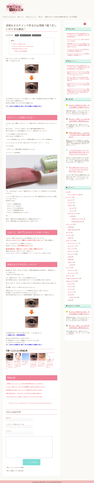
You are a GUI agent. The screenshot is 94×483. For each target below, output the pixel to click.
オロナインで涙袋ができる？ (19, 44)
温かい (70, 86)
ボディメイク (72, 251)
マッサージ (72, 254)
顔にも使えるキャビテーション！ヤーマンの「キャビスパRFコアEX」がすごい (78, 169)
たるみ (72, 208)
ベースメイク (72, 273)
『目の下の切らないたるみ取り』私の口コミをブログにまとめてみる (24, 394)
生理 (70, 256)
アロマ (71, 283)
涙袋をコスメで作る (25, 35)
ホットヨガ (72, 248)
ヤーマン (69, 275)
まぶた (71, 202)
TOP (9, 16)
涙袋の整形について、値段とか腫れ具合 (25, 363)
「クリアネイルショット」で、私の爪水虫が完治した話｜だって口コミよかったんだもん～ (79, 152)
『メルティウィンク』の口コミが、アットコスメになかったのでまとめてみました (29, 400)
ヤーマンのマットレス (74, 74)
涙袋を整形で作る (77, 221)
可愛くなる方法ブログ (73, 278)
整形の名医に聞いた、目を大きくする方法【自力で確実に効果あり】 (17, 363)
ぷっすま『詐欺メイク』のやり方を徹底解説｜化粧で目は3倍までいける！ (33, 364)
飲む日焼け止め (73, 229)
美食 (70, 300)
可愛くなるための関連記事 (21, 51)
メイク (69, 267)
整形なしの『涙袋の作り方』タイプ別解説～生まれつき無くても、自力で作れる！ (9, 364)
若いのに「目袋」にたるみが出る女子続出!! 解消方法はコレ (41, 363)
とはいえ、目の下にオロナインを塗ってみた (23, 46)
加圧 (72, 265)
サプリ (71, 289)
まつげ (71, 200)
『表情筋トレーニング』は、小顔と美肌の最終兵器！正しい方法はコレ (49, 363)
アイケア (69, 197)
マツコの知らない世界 (75, 194)
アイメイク (72, 270)
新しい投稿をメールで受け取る (15, 468)
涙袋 (17, 35)
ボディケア (70, 240)
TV (68, 192)
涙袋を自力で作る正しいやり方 (20, 48)
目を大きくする (36, 35)
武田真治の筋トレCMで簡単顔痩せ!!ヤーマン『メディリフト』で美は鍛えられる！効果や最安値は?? (78, 35)
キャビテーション (73, 243)
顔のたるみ (74, 297)
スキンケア (70, 224)
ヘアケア (69, 235)
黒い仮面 (79, 68)
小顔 (70, 294)
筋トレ (71, 262)
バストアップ (72, 246)
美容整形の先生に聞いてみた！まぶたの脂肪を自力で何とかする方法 (24, 387)
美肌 (70, 227)
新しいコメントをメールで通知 (15, 465)
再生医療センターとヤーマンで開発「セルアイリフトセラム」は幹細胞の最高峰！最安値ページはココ (78, 45)
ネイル (69, 232)
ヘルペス (71, 292)
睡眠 (70, 259)
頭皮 (70, 237)
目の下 (71, 205)
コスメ (72, 210)
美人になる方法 (71, 281)
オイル (71, 286)
